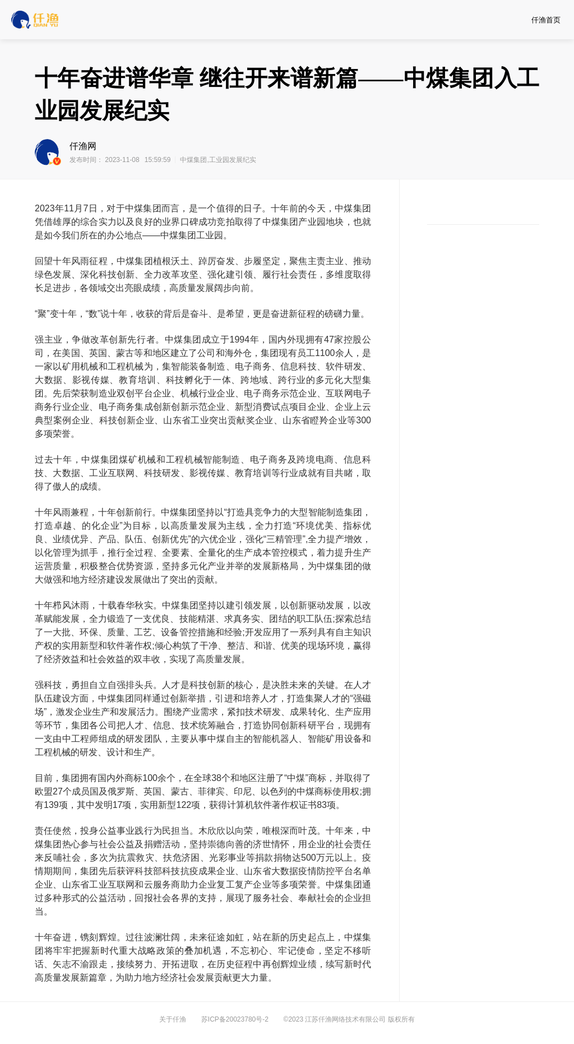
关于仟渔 (172, 1019)
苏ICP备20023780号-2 (235, 1019)
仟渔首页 (546, 20)
